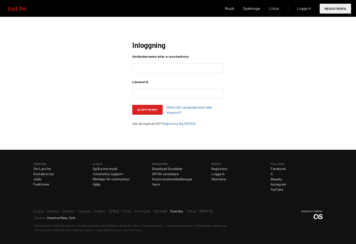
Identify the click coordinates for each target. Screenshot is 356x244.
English (38, 211)
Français (84, 211)
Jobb (37, 179)
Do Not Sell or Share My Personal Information (64, 230)
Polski (127, 211)
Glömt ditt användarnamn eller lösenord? (189, 109)
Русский (160, 211)
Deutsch (53, 211)
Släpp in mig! (147, 109)
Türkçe (191, 211)
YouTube (277, 189)
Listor (274, 8)
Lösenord (140, 82)
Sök (213, 8)
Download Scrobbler (167, 169)
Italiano (100, 211)
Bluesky (276, 179)
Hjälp (96, 184)
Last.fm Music (132, 230)
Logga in (304, 8)
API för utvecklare (165, 174)
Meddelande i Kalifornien (211, 225)
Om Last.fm (42, 169)
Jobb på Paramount (109, 230)
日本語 (114, 211)
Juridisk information (179, 225)
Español (69, 211)
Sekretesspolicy (153, 225)
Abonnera (218, 179)
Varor (156, 184)
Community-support (108, 174)
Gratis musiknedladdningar (172, 179)
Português (143, 211)
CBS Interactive (43, 225)
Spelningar (251, 8)
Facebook (278, 169)
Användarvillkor (129, 225)
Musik (229, 8)
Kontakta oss (43, 174)
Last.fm (23, 8)
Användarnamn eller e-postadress (160, 56)
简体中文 (206, 211)
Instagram (278, 184)
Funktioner (41, 184)
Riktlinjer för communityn (111, 179)
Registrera (335, 8)
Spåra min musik (105, 169)
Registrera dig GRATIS (179, 123)
